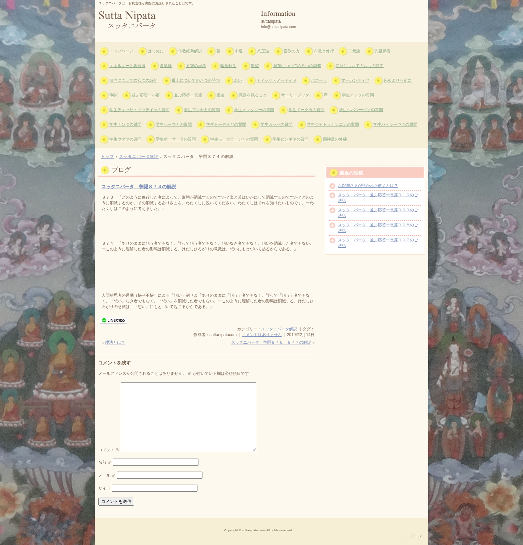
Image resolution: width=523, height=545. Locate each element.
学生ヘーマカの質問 (174, 124)
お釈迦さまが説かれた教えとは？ (368, 185)
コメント (108, 450)
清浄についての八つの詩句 (133, 80)
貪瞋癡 (166, 65)
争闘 (113, 95)
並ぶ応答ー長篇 (188, 95)
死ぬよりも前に (398, 80)
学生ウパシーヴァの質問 (361, 109)
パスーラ (319, 80)
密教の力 (292, 51)
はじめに (156, 51)
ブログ (121, 169)
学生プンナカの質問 (202, 109)
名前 (104, 462)
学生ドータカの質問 (307, 109)
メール (106, 475)
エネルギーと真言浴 (127, 65)
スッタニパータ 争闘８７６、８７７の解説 (271, 342)
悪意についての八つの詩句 (360, 65)
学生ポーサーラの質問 (176, 139)
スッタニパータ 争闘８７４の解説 (138, 186)
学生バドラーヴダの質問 (395, 124)
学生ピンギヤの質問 (291, 139)
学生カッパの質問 (276, 124)
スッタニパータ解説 (279, 329)
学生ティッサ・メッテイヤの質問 (139, 109)
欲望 (255, 65)
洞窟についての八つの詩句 (297, 65)
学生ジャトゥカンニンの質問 (333, 124)
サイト (104, 488)
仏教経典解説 (190, 51)
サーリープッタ (295, 95)
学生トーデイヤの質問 (226, 124)
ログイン (414, 536)
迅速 (220, 95)
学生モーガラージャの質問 (234, 139)
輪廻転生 (228, 65)
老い (238, 80)
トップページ (121, 51)
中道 (239, 51)
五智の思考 (196, 65)
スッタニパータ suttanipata (175, 20)
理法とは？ (115, 342)
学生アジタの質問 (358, 95)
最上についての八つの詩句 (196, 80)
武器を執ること (253, 95)
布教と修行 (324, 51)
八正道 (263, 51)
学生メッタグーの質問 (254, 109)
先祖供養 (383, 51)
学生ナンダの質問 (125, 124)
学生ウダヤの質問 (125, 139)
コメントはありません (262, 334)
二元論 (354, 51)
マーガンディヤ (355, 80)
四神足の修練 (335, 139)
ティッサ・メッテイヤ (276, 80)
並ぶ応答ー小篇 (146, 95)
